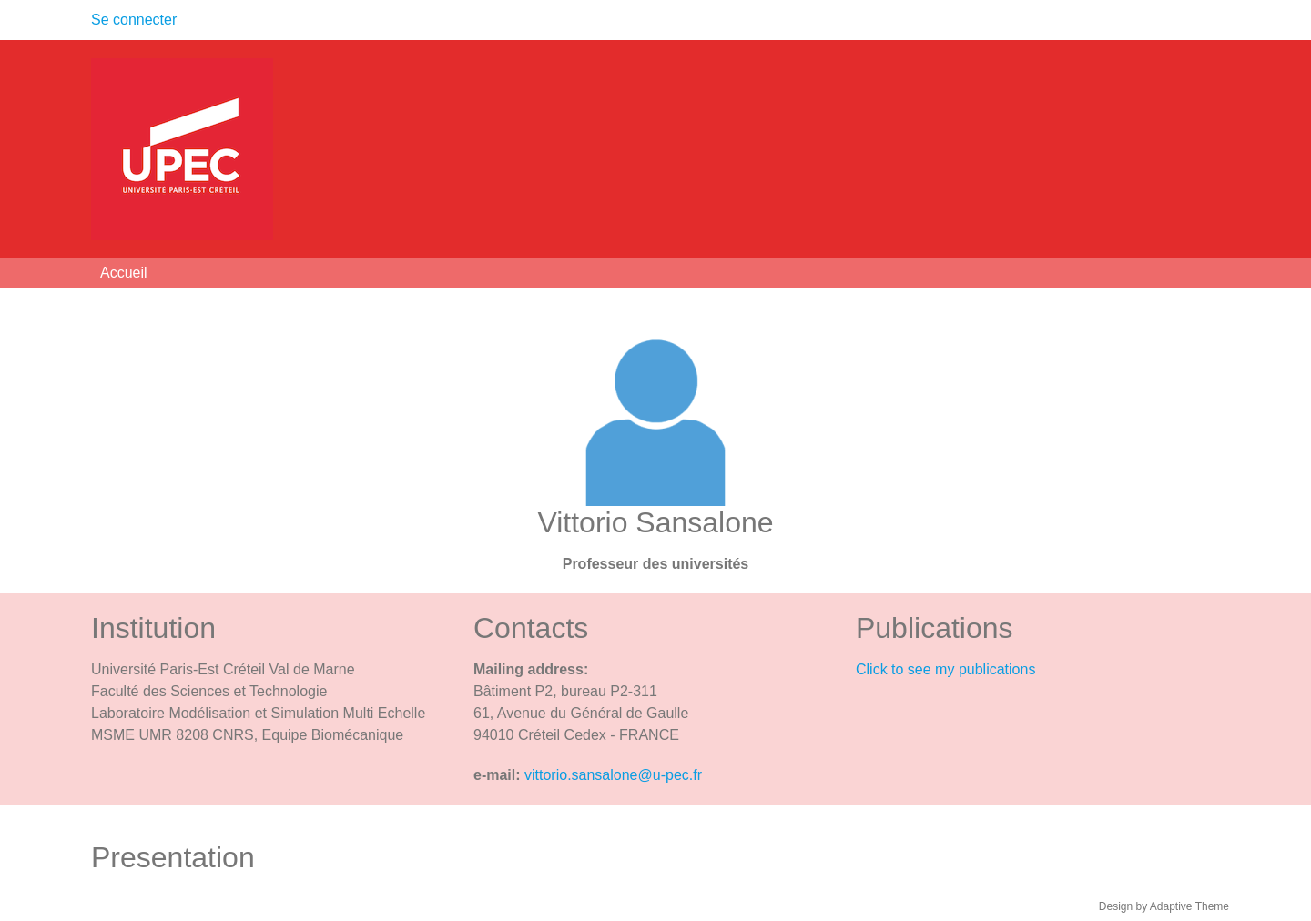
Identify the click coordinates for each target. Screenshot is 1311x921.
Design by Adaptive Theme (1164, 906)
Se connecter (134, 19)
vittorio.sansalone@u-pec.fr (613, 775)
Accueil (123, 272)
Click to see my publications (945, 669)
